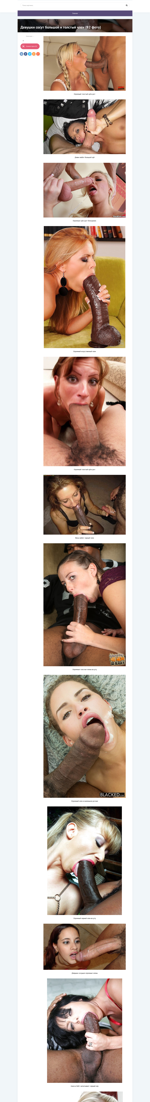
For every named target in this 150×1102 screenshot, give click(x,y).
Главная (75, 13)
